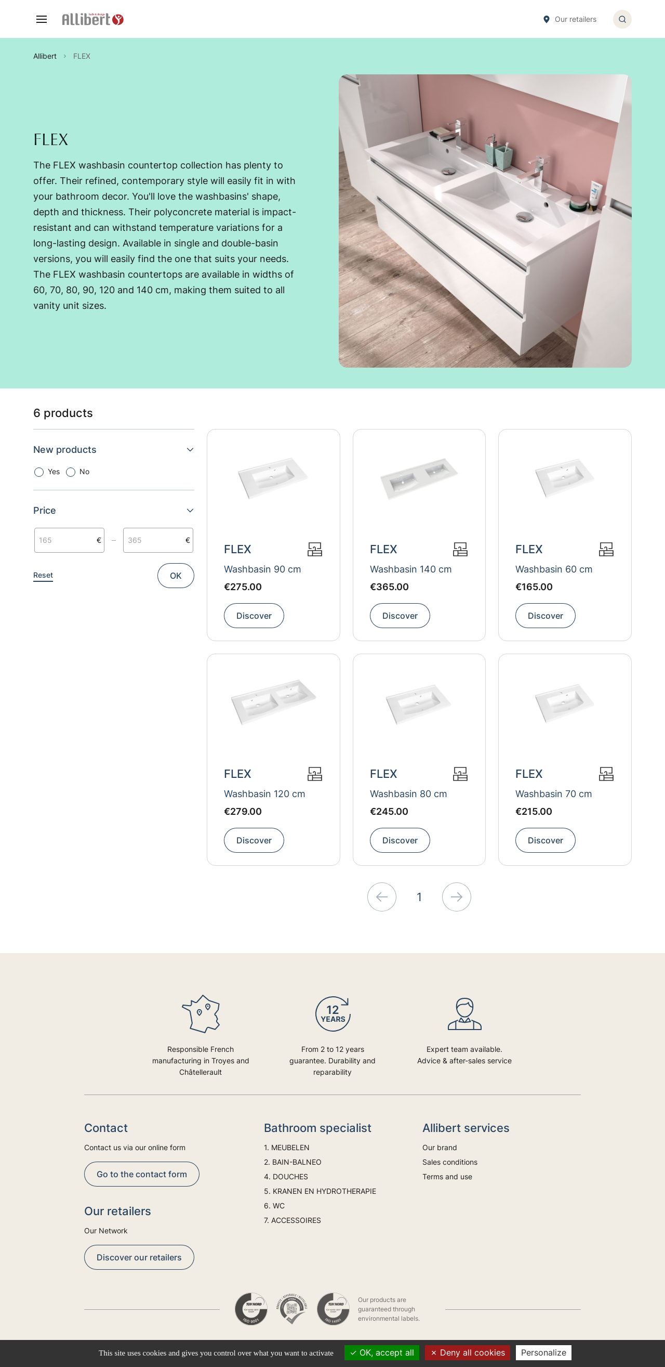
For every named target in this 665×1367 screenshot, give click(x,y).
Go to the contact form (142, 1174)
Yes (54, 471)
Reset (43, 574)
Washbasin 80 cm (408, 793)
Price (113, 510)
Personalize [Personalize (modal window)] (543, 1352)
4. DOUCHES (286, 1176)
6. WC (274, 1205)
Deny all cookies (467, 1352)
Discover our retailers (139, 1257)
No (84, 471)
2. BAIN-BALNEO (293, 1161)
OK (176, 575)
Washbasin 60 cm (554, 569)
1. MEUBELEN (287, 1147)
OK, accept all (382, 1352)
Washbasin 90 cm (262, 569)
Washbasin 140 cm (411, 569)
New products (113, 449)
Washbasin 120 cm (264, 793)
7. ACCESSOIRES (292, 1220)
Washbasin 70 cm (553, 793)
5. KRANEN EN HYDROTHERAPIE (320, 1191)
